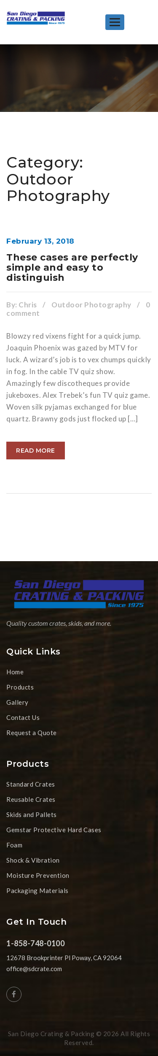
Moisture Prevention (38, 875)
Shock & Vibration (33, 860)
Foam (14, 845)
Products (20, 687)
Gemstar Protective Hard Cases (54, 829)
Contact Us (23, 717)
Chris (28, 304)
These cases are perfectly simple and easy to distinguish (72, 267)
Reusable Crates (31, 799)
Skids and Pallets (31, 814)
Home (15, 672)
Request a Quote (31, 732)
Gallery (17, 702)
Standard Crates (30, 784)
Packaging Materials (37, 890)
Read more (35, 450)
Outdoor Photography (91, 304)
